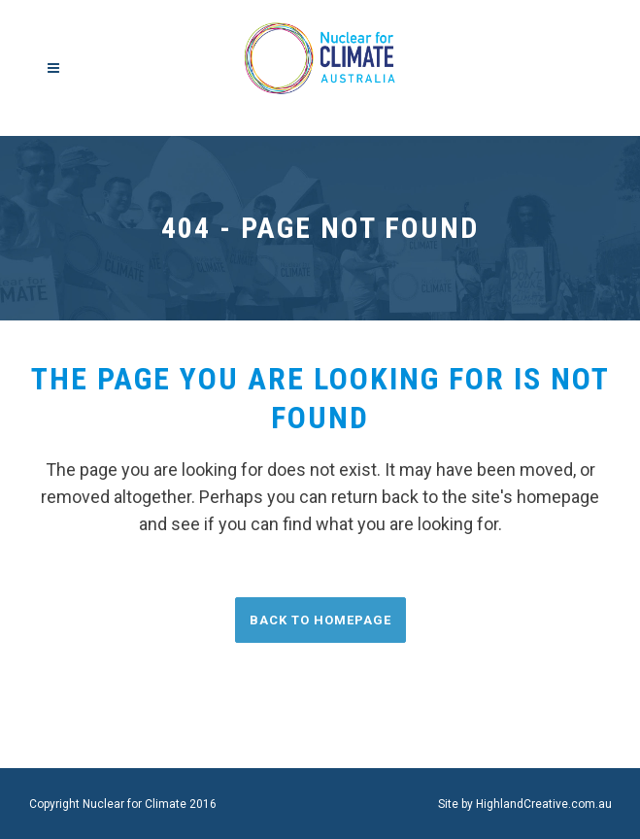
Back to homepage (320, 620)
